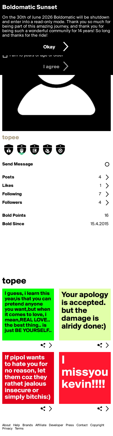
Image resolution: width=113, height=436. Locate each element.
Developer (56, 425)
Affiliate (40, 425)
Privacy (7, 428)
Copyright (97, 425)
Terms (19, 428)
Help (16, 425)
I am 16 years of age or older (36, 55)
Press (70, 425)
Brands (27, 425)
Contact (82, 425)
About (6, 425)
